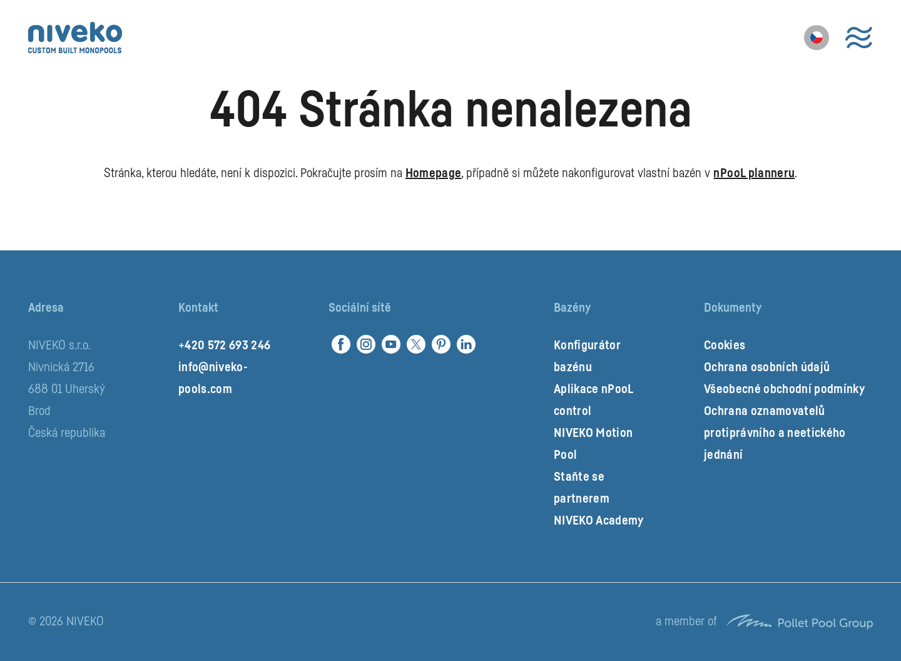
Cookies (724, 345)
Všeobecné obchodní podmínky (784, 389)
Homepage (433, 173)
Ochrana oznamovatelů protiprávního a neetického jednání (775, 433)
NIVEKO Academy (599, 521)
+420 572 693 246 (224, 345)
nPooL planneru (754, 173)
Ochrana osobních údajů (767, 367)
